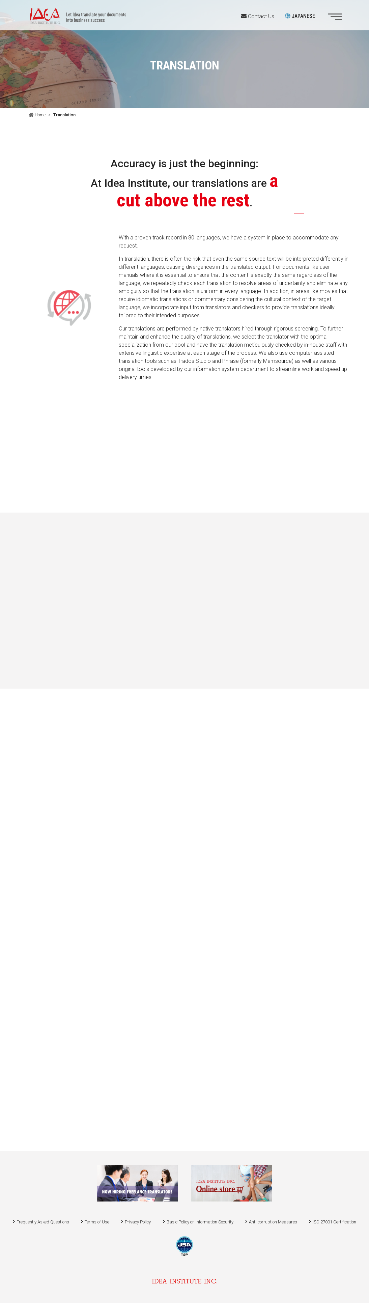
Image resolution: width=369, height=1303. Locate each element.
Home (40, 114)
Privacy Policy (138, 1221)
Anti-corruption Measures (273, 1221)
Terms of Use (97, 1221)
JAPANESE (300, 16)
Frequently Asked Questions (43, 1221)
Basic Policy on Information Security (200, 1221)
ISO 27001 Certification (334, 1221)
